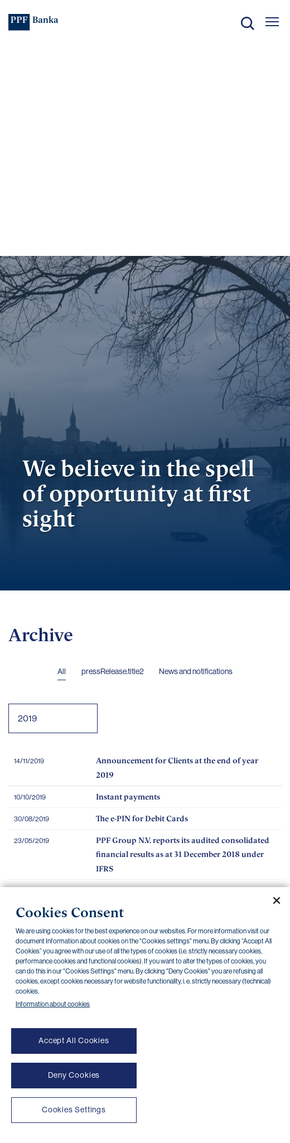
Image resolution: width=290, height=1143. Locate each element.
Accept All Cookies (73, 1040)
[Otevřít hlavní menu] (272, 21)
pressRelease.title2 (112, 671)
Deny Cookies (74, 1075)
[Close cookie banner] (272, 900)
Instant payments (128, 796)
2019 (27, 718)
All (61, 671)
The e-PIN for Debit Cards (142, 818)
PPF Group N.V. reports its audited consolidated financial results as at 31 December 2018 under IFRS (182, 854)
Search (247, 23)
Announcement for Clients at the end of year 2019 (177, 767)
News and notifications (196, 671)
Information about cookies (53, 1004)
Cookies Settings (74, 1109)
